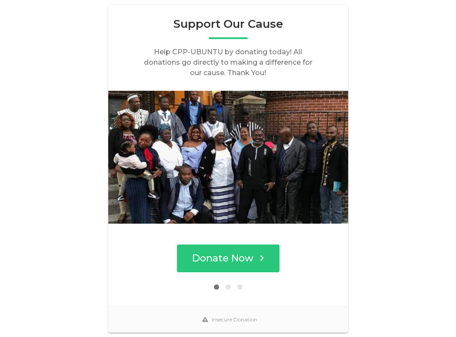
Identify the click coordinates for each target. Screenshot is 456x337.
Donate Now (228, 258)
